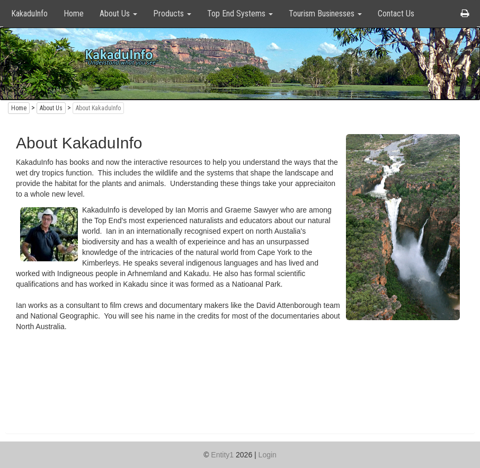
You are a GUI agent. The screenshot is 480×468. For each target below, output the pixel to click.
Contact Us (396, 13)
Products (172, 13)
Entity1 (222, 455)
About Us (118, 13)
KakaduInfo (29, 13)
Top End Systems (240, 13)
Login (268, 455)
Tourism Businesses (325, 13)
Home (74, 13)
